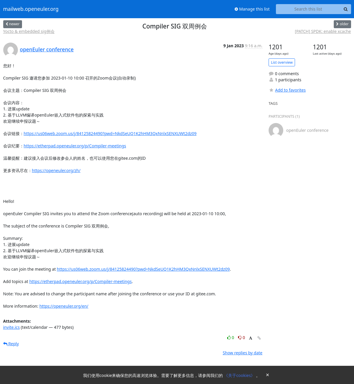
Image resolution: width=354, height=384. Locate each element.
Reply (11, 343)
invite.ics (11, 327)
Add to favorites (287, 90)
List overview (282, 62)
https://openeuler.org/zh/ (56, 170)
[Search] (345, 9)
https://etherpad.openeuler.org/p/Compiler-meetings (75, 146)
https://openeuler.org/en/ (63, 306)
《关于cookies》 (240, 375)
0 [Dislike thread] (241, 337)
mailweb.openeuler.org (31, 9)
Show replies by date (242, 353)
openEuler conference (47, 49)
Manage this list (252, 9)
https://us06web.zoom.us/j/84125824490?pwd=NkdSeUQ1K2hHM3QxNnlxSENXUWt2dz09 (110, 133)
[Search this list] (308, 9)
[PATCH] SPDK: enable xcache (323, 31)
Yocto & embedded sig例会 (29, 31)
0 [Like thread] (231, 337)
